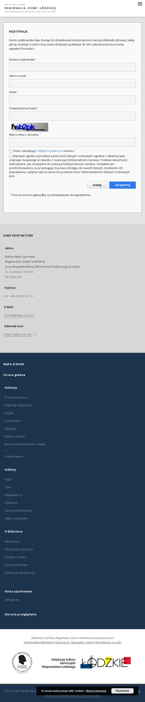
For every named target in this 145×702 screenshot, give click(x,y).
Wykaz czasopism (16, 518)
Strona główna (14, 375)
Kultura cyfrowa (15, 436)
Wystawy (10, 429)
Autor (8, 479)
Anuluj (97, 185)
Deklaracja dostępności (20, 573)
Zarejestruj (122, 185)
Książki (9, 413)
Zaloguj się (12, 600)
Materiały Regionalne (18, 405)
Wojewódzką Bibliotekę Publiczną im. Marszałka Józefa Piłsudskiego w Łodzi (72, 642)
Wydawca (11, 503)
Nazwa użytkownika (23, 59)
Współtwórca (13, 495)
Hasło (14, 92)
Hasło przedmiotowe (18, 510)
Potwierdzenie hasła (23, 108)
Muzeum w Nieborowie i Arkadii (25, 444)
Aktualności (12, 541)
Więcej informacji (96, 691)
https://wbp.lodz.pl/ (18, 334)
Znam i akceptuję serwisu (44, 151)
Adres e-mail (18, 76)
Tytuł (8, 487)
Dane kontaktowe (16, 565)
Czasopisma (13, 421)
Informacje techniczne (19, 549)
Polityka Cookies (15, 557)
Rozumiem (122, 690)
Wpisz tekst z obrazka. (25, 135)
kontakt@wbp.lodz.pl (19, 315)
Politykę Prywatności (49, 151)
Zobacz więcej (14, 456)
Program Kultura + (16, 397)
